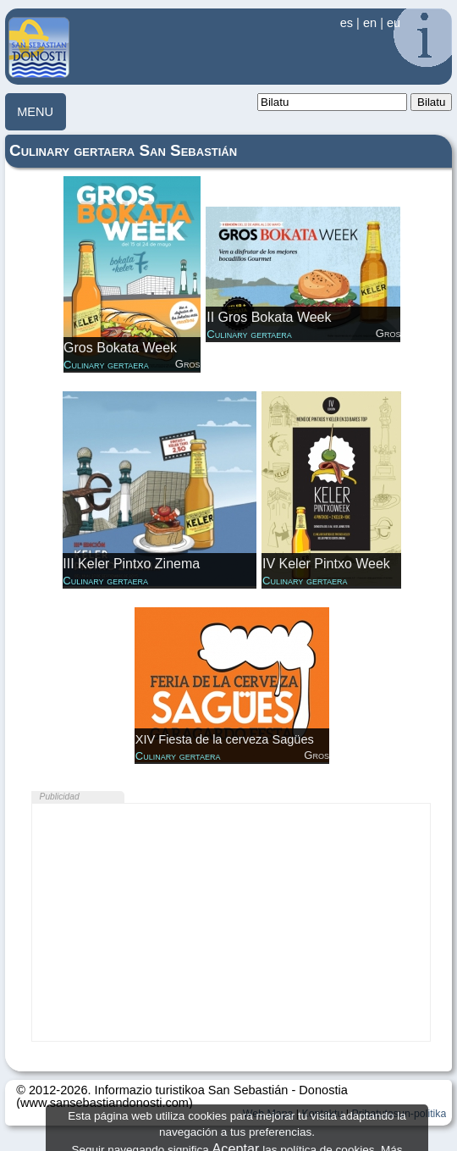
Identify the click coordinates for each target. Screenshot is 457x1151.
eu (393, 23)
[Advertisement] (231, 922)
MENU (35, 112)
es (346, 23)
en (370, 23)
